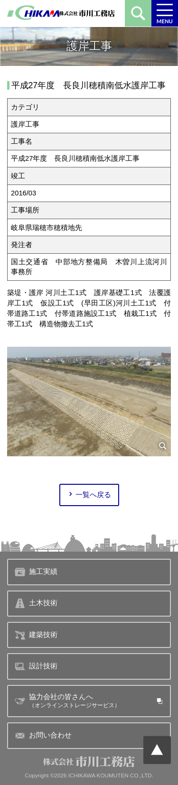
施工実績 (36, 572)
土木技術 (36, 603)
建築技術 (36, 635)
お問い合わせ (43, 735)
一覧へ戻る (89, 495)
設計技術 (36, 666)
